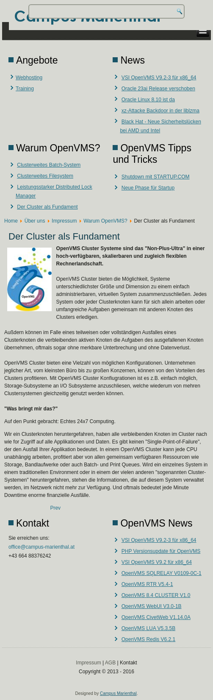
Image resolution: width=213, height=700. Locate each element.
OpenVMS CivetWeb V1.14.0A (156, 617)
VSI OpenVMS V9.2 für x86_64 (157, 562)
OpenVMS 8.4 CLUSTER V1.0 (156, 595)
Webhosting (29, 78)
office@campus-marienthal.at (41, 547)
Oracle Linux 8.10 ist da (148, 100)
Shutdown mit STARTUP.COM (156, 177)
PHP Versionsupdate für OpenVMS (161, 551)
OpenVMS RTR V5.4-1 (147, 584)
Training (25, 89)
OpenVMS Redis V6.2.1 (148, 639)
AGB (110, 663)
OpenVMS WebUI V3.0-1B (152, 606)
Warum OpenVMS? (105, 221)
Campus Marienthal (118, 693)
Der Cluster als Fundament (47, 207)
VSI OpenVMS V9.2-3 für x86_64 (159, 78)
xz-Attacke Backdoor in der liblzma (160, 111)
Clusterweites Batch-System (48, 165)
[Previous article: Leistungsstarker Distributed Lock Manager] (55, 508)
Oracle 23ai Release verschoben (158, 89)
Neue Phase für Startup (148, 188)
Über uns (35, 221)
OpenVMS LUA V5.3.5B (148, 628)
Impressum (64, 221)
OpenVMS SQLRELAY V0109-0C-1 (162, 573)
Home (11, 221)
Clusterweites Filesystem (45, 176)
